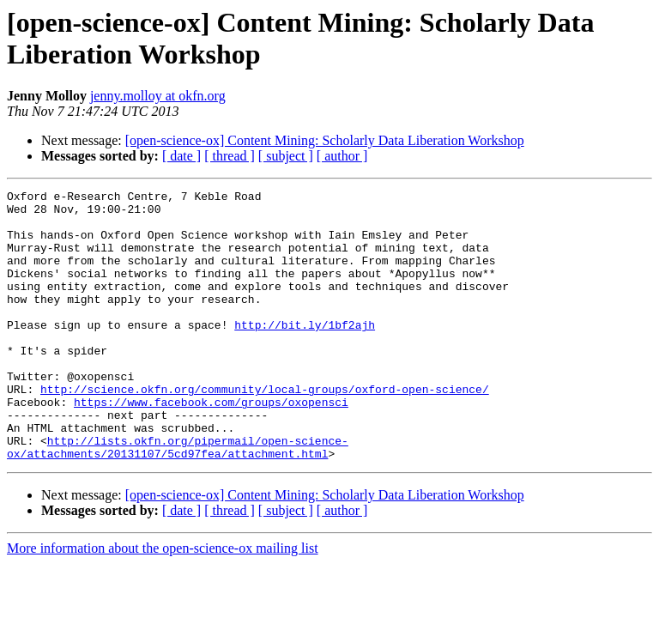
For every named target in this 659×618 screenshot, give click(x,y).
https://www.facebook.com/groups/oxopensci (211, 445)
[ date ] (181, 155)
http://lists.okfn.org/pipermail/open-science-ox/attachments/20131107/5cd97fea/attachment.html (177, 499)
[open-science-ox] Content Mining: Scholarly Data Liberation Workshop (324, 140)
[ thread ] (229, 155)
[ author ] (342, 155)
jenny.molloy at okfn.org (158, 95)
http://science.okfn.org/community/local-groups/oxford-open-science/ (264, 430)
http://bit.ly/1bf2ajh (304, 352)
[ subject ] (285, 155)
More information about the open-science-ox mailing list (162, 602)
